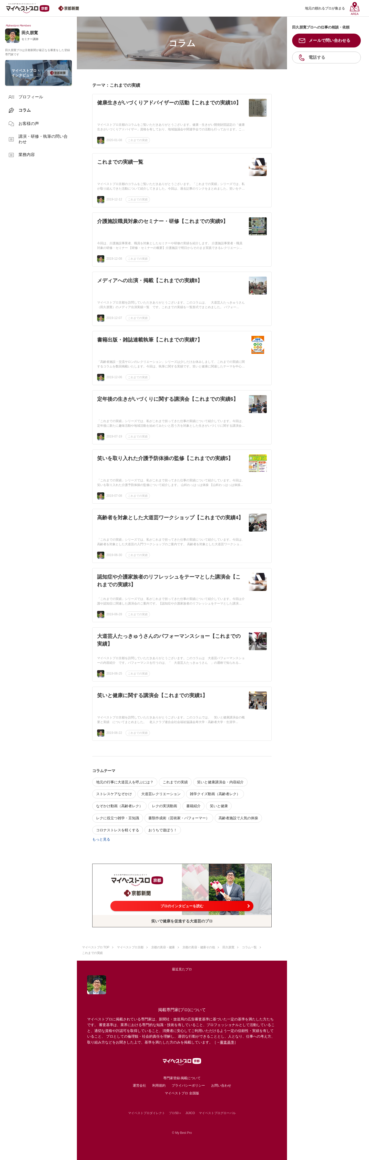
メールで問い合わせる (330, 40)
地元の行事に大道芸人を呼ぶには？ (124, 782)
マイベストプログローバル (217, 1113)
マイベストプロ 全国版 (182, 1093)
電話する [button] (317, 57)
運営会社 (139, 1085)
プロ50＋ (175, 1113)
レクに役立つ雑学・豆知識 (117, 818)
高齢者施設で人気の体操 (238, 818)
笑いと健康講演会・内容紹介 (220, 782)
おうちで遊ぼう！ (162, 830)
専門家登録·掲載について (182, 1078)
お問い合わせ (221, 1085)
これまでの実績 (138, 140)
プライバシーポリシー (188, 1085)
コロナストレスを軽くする (117, 830)
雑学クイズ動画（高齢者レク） (215, 794)
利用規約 (159, 1085)
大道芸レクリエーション (161, 794)
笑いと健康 (219, 806)
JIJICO (190, 1113)
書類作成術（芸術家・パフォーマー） (178, 818)
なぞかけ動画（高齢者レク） (119, 806)
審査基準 (227, 1042)
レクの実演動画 (164, 806)
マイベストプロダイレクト (146, 1113)
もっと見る (101, 839)
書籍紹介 (193, 806)
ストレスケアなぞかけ (114, 794)
